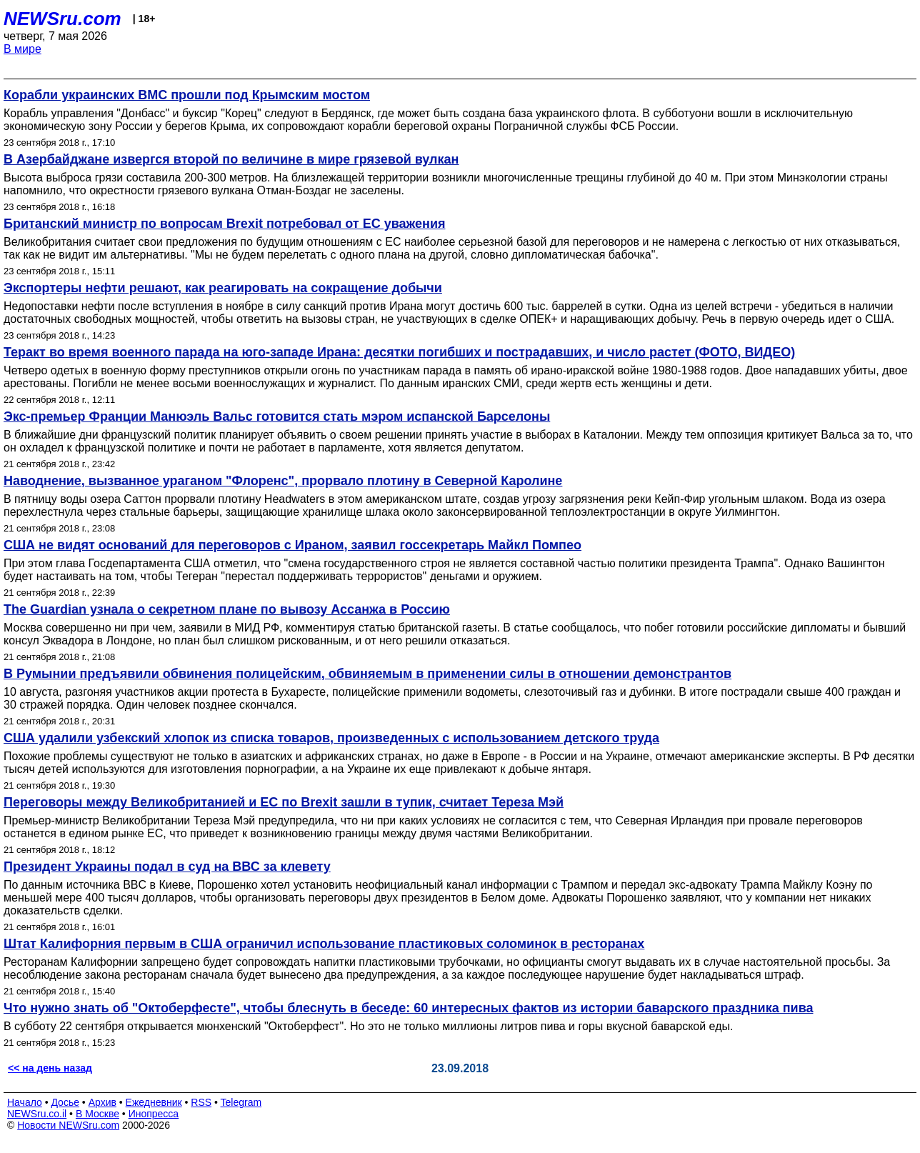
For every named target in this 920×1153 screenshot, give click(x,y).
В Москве (97, 1113)
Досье (65, 1102)
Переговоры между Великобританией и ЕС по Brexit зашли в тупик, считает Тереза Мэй (284, 802)
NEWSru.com (62, 18)
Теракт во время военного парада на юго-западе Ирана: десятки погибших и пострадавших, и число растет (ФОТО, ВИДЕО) (399, 352)
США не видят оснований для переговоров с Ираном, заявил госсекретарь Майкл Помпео (292, 545)
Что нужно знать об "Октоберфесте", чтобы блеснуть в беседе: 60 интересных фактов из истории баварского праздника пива (408, 1008)
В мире (22, 49)
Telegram (241, 1102)
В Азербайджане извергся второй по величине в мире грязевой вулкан (231, 159)
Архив (102, 1102)
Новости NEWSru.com (68, 1125)
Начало (24, 1102)
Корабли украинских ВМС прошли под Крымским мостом (187, 95)
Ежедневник (154, 1102)
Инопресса (154, 1113)
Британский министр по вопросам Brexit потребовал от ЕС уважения (224, 223)
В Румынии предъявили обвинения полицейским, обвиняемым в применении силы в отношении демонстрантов (367, 674)
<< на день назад (50, 1068)
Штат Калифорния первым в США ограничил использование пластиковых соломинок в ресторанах (324, 944)
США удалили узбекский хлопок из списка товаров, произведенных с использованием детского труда (331, 738)
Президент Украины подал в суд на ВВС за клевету (167, 866)
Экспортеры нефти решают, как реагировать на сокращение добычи (223, 288)
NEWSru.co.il (36, 1113)
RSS (201, 1102)
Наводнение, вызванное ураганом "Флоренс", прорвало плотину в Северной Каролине (283, 481)
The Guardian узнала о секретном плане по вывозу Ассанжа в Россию (227, 609)
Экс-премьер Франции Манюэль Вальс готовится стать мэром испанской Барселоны (277, 416)
